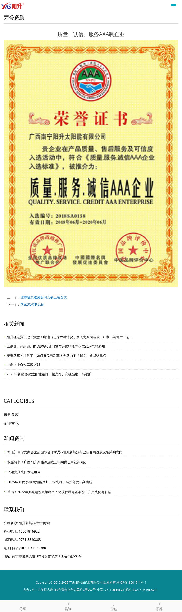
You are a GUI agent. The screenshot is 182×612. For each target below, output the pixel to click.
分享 (23, 605)
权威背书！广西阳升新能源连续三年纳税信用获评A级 (46, 462)
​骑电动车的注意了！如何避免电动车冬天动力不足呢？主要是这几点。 (58, 355)
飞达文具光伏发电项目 (24, 472)
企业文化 (11, 423)
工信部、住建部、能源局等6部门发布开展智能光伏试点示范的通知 (56, 346)
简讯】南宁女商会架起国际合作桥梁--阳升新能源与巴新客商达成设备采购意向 (65, 452)
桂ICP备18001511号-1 (131, 582)
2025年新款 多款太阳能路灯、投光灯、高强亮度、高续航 (49, 374)
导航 (113, 606)
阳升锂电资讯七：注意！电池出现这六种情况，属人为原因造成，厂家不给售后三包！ (70, 337)
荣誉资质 (11, 414)
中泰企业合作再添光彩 (23, 364)
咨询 (68, 605)
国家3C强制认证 (32, 304)
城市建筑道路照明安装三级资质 (43, 297)
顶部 (159, 605)
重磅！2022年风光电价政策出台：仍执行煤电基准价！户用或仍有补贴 (59, 492)
